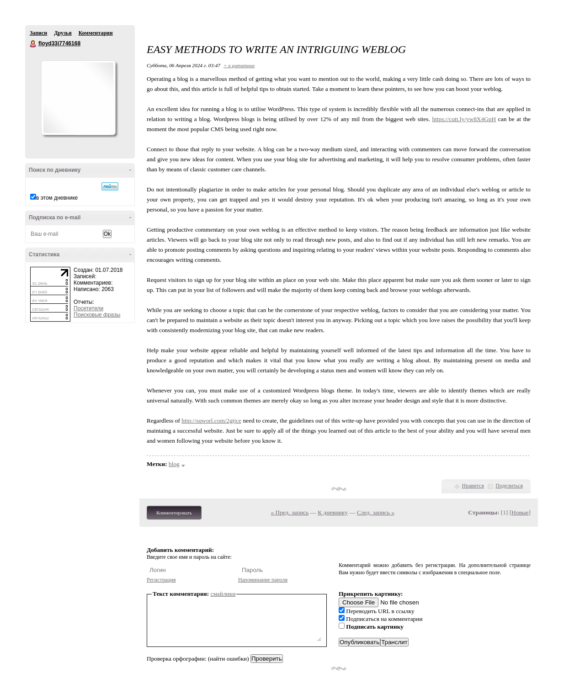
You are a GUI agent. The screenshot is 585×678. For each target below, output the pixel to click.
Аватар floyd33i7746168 (78, 98)
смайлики (223, 593)
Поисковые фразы (97, 315)
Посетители (88, 308)
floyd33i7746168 (33, 44)
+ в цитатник (239, 65)
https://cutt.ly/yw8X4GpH (464, 119)
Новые (519, 512)
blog (174, 464)
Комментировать (174, 512)
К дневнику (333, 512)
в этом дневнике (57, 198)
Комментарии (96, 33)
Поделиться (509, 485)
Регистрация (161, 580)
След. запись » (375, 512)
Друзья (62, 33)
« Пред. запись (290, 512)
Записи (38, 33)
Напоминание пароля (262, 580)
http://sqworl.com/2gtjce (211, 420)
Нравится (473, 485)
